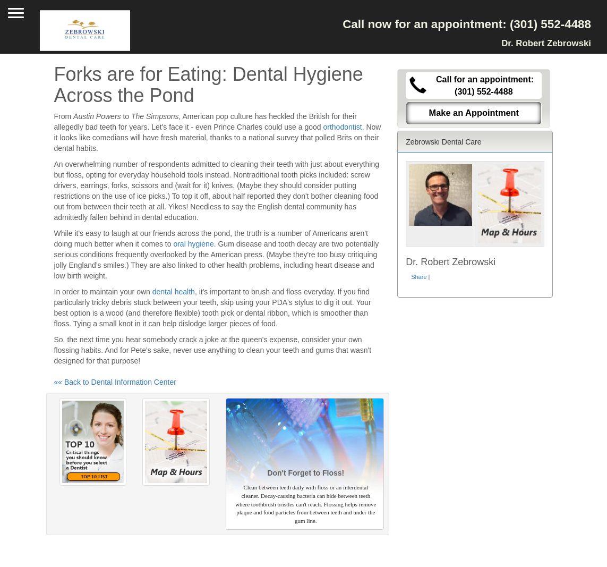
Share (418, 277)
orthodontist (342, 127)
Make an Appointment (474, 112)
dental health (173, 291)
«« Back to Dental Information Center (115, 382)
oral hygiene (193, 244)
